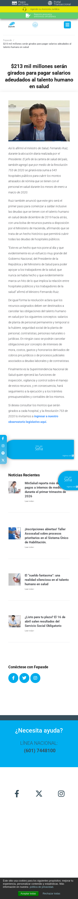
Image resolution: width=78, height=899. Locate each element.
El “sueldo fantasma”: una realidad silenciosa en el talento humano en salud (47, 580)
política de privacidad (41, 887)
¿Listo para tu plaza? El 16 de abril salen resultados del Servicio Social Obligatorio (45, 621)
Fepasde (7, 40)
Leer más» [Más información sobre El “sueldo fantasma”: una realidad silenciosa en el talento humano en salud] (29, 589)
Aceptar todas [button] (28, 893)
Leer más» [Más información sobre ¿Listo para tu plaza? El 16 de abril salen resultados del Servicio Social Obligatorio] (29, 631)
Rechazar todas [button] (51, 893)
